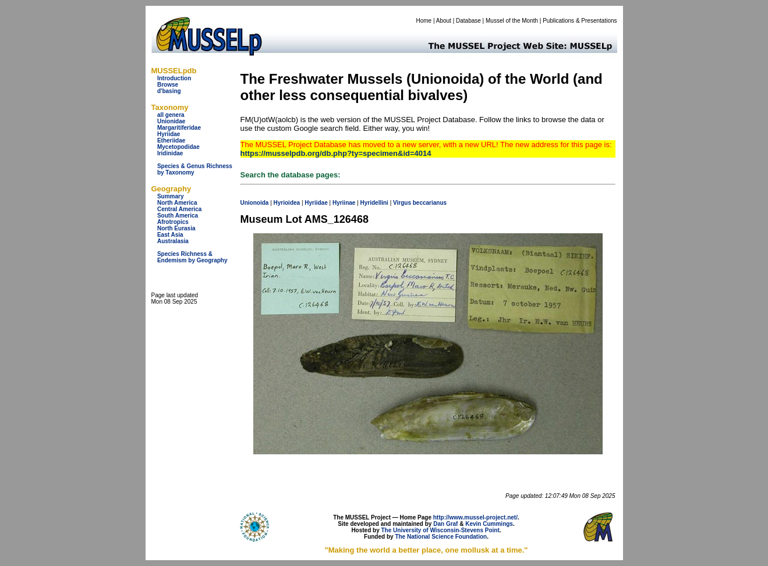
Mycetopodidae (178, 147)
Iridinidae (170, 153)
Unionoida (254, 203)
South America (177, 215)
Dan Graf (445, 524)
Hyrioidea (287, 203)
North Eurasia (176, 228)
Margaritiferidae (179, 127)
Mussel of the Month (512, 20)
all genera (171, 115)
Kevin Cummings (489, 524)
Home (423, 20)
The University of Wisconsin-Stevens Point (440, 530)
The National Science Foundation (441, 536)
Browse (167, 84)
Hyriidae (168, 134)
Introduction (174, 78)
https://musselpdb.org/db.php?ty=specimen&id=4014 (335, 153)
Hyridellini (374, 203)
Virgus (402, 203)
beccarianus (430, 203)
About (443, 20)
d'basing (169, 91)
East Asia (170, 235)
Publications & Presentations (580, 20)
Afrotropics (173, 222)
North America (177, 203)
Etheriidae (171, 140)
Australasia (173, 241)
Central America (179, 209)
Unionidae (171, 121)
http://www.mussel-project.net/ (475, 517)
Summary (170, 196)
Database (468, 20)
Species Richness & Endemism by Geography (192, 257)
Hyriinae (343, 203)
